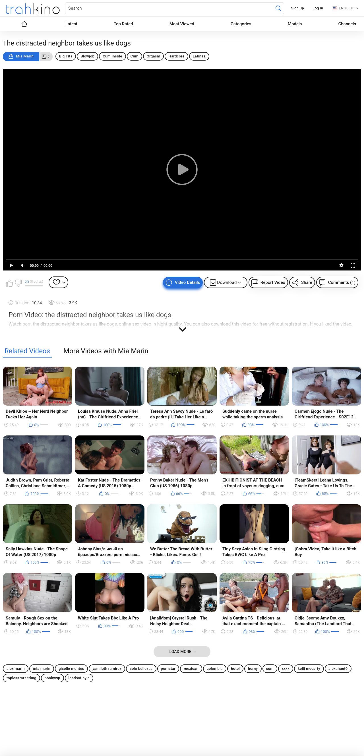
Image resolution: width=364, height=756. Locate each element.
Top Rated (123, 23)
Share (306, 282)
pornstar (168, 668)
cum (270, 668)
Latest (71, 23)
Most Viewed (181, 23)
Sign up (297, 8)
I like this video (9, 283)
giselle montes (71, 668)
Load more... (182, 651)
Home (24, 24)
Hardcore (176, 56)
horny (253, 668)
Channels (347, 23)
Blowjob (87, 56)
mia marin (41, 668)
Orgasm (153, 56)
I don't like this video (18, 283)
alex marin (16, 668)
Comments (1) (341, 282)
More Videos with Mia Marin (105, 351)
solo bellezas (141, 668)
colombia (215, 668)
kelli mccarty (309, 668)
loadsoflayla (79, 678)
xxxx (285, 668)
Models (295, 23)
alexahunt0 (338, 668)
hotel (235, 668)
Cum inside (112, 56)
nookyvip (52, 678)
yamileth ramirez (106, 668)
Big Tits (66, 56)
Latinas (199, 56)
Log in (318, 8)
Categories (241, 23)
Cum (134, 56)
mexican (191, 668)
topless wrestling (21, 678)
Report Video (272, 282)
